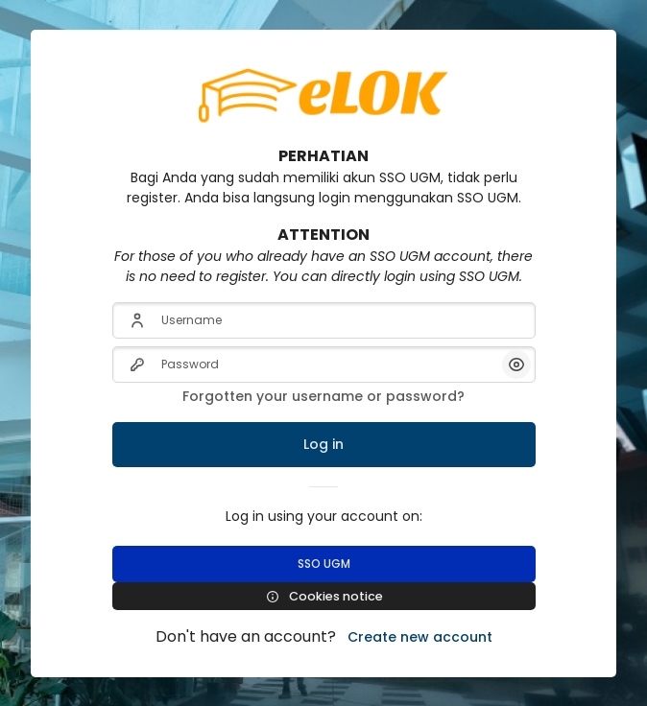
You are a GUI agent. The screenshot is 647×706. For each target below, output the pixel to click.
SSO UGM (324, 563)
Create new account (419, 637)
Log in (323, 444)
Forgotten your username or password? (323, 396)
